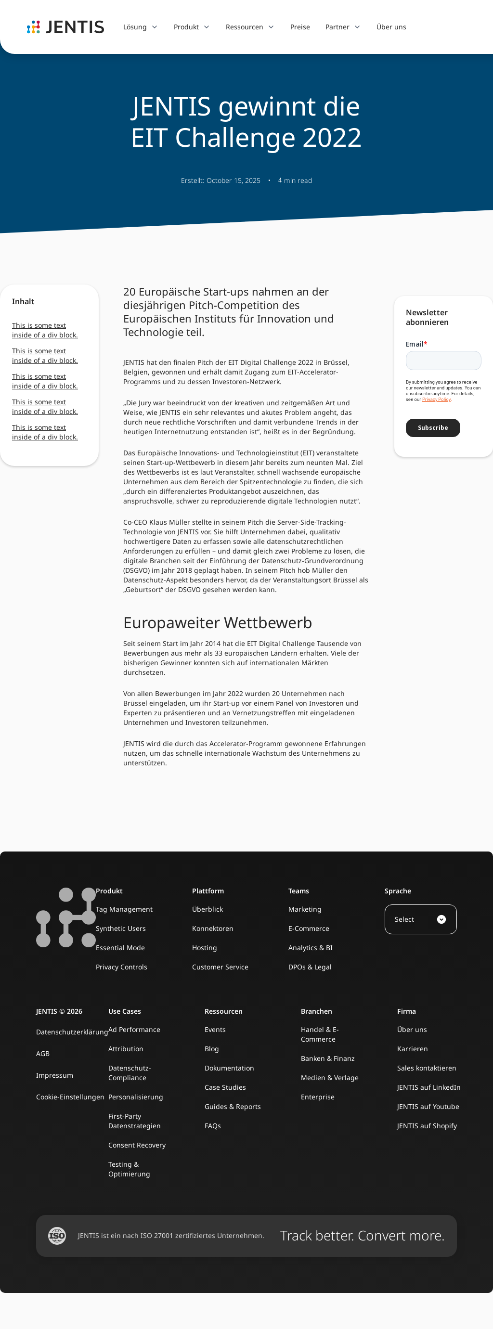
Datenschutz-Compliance (129, 1072)
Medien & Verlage (330, 1077)
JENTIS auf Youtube (428, 1106)
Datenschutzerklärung (72, 1031)
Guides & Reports (233, 1106)
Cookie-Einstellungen (70, 1096)
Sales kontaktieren (426, 1067)
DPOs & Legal (310, 966)
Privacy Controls (121, 966)
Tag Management (124, 909)
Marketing (305, 909)
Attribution (125, 1048)
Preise (300, 26)
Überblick (207, 909)
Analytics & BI (310, 947)
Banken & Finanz (328, 1058)
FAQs (213, 1125)
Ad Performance (134, 1029)
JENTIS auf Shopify (427, 1125)
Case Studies (225, 1087)
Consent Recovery (137, 1144)
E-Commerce (308, 928)
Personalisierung (135, 1096)
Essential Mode (120, 947)
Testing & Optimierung (129, 1169)
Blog (212, 1048)
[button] (141, 27)
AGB (43, 1053)
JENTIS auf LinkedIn (429, 1087)
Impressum (54, 1075)
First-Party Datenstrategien (134, 1120)
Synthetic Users (121, 928)
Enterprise (318, 1096)
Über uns (391, 26)
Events (215, 1029)
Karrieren (412, 1048)
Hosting (204, 947)
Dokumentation (229, 1067)
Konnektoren (213, 928)
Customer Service (220, 966)
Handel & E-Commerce (320, 1034)
